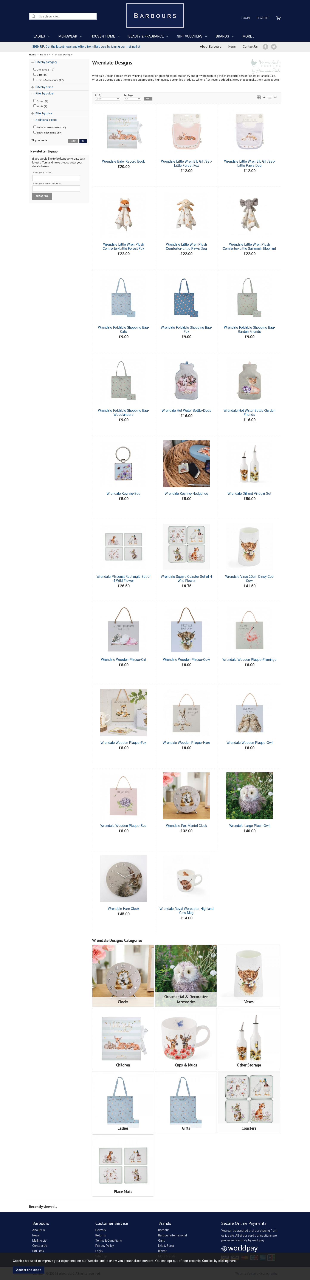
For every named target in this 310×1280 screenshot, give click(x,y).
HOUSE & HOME (102, 36)
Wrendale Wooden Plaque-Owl (249, 743)
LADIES (39, 36)
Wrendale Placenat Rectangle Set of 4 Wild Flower (123, 579)
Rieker (162, 1251)
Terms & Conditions (108, 1240)
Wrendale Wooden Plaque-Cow (186, 660)
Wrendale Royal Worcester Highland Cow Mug (187, 911)
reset (73, 141)
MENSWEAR (67, 36)
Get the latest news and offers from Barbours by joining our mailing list (86, 46)
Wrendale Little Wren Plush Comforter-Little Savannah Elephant (249, 246)
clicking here (227, 1261)
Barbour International (172, 1235)
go (83, 141)
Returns (100, 1235)
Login (246, 18)
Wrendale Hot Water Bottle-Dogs (186, 410)
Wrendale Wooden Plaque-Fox (123, 743)
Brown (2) (40, 101)
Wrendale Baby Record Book (123, 161)
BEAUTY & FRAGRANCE (146, 36)
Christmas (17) (43, 69)
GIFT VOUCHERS (189, 36)
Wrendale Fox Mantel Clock (186, 826)
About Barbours (210, 46)
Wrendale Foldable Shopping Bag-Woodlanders (123, 412)
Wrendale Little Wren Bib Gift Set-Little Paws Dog (249, 163)
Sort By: (107, 97)
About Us (38, 1230)
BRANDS (222, 36)
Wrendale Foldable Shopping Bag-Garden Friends (249, 329)
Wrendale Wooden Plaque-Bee (123, 826)
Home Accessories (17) (48, 80)
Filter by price (44, 113)
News (232, 46)
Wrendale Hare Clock (123, 909)
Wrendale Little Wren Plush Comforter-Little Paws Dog (186, 246)
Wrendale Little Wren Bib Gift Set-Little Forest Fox (186, 163)
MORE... (248, 36)
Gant (161, 1240)
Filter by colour (45, 93)
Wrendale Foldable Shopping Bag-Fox (186, 329)
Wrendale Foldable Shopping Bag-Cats (123, 329)
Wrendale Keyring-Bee (123, 494)
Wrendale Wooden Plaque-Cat (123, 660)
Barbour (163, 1230)
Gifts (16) (40, 74)
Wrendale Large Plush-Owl (249, 826)
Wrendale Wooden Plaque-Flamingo (249, 660)
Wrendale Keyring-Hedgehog (186, 494)
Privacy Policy (104, 1245)
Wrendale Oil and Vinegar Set (249, 494)
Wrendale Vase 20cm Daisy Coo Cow (249, 579)
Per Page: (132, 97)
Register (263, 18)
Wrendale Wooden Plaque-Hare (186, 743)
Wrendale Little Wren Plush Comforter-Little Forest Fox (123, 246)
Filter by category (46, 62)
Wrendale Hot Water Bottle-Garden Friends (249, 412)
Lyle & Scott (166, 1245)
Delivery (100, 1230)
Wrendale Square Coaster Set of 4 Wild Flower (186, 579)
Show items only (50, 127)
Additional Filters (46, 119)
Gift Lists (38, 1251)
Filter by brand (44, 87)
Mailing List (39, 1240)
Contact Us (250, 46)
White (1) (40, 106)
